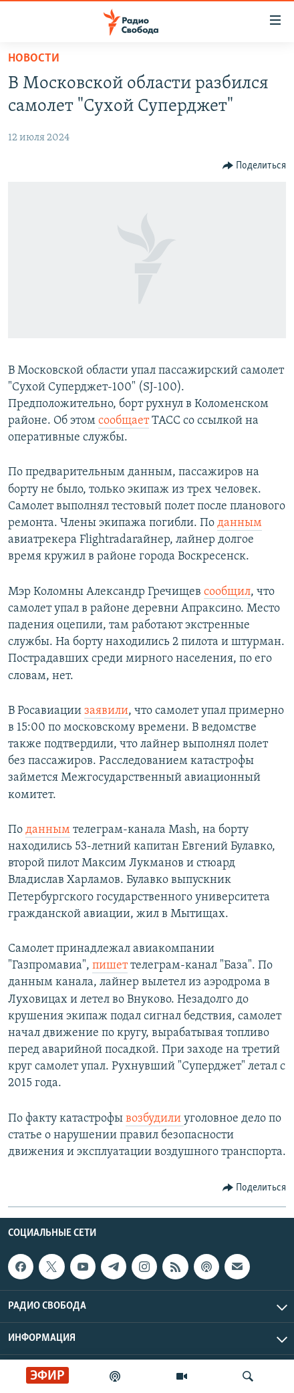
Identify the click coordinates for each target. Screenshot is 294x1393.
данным (239, 523)
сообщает (123, 420)
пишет (110, 965)
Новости (33, 58)
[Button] (255, 165)
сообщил (227, 592)
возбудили (155, 1118)
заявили (106, 711)
